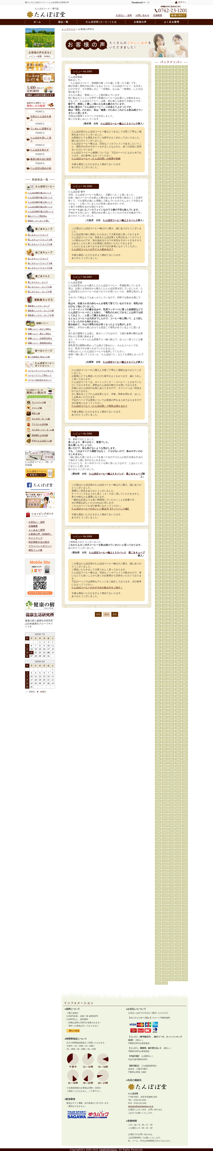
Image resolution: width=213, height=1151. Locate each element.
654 (178, 521)
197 (165, 203)
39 (178, 91)
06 (158, 70)
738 (171, 581)
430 (185, 364)
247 (165, 238)
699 (178, 553)
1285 (184, 962)
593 (171, 479)
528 (171, 434)
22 (165, 81)
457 (165, 385)
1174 (178, 885)
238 (171, 231)
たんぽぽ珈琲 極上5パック (39, 193)
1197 (164, 902)
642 (165, 514)
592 (165, 479)
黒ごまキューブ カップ (38, 235)
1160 (184, 874)
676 (158, 539)
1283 (171, 962)
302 (165, 276)
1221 (158, 920)
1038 (171, 790)
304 (178, 276)
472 (165, 395)
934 (178, 717)
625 (185, 500)
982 (165, 752)
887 (165, 686)
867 (165, 672)
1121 (158, 850)
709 (178, 560)
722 (165, 570)
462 (165, 388)
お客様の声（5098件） (40, 534)
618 (171, 497)
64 (178, 109)
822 (165, 640)
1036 (158, 790)
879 (178, 679)
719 (178, 567)
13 (171, 74)
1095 (184, 829)
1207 (164, 909)
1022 (164, 780)
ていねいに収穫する (40, 128)
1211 (158, 913)
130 (185, 154)
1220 (184, 916)
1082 (164, 822)
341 (158, 304)
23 (171, 81)
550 (185, 448)
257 (165, 245)
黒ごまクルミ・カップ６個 (40, 291)
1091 (158, 829)
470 (185, 392)
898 (171, 693)
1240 (184, 930)
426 (158, 364)
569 (178, 462)
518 (171, 427)
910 (185, 700)
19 (178, 77)
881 (158, 682)
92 (165, 130)
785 (185, 612)
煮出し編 (36, 413)
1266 (158, 951)
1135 (184, 857)
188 (171, 196)
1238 (171, 930)
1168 (171, 881)
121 (158, 151)
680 (185, 539)
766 (158, 602)
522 (165, 430)
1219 (178, 916)
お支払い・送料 (124, 15)
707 (165, 560)
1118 (171, 846)
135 (185, 158)
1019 (178, 776)
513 (171, 423)
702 (165, 556)
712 (165, 563)
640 (185, 511)
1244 (178, 934)
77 (165, 119)
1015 (184, 773)
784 (178, 612)
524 (178, 430)
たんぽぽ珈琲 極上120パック (41, 211)
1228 (171, 923)
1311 (158, 983)
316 (158, 287)
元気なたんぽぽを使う (40, 118)
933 (171, 717)
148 (171, 168)
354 (178, 311)
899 (178, 693)
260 (185, 245)
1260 (184, 944)
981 (158, 752)
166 (158, 182)
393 (171, 339)
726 (158, 574)
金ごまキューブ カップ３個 (40, 263)
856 (158, 665)
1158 (171, 874)
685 (185, 542)
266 (158, 252)
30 (185, 84)
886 (158, 686)
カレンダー (40, 662)
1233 (171, 927)
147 (165, 168)
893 (171, 689)
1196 (158, 902)
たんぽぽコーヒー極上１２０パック (119, 123)
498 (171, 413)
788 (171, 616)
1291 (158, 969)
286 (158, 266)
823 (171, 640)
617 (165, 497)
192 (165, 199)
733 (171, 577)
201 (158, 206)
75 (185, 116)
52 (165, 102)
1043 (171, 794)
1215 (184, 913)
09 (178, 70)
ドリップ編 (37, 408)
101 (158, 137)
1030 (184, 783)
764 (178, 598)
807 (165, 630)
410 (185, 350)
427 (165, 364)
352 (165, 311)
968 (171, 742)
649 (178, 518)
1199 (178, 902)
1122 (164, 850)
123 (171, 151)
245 (185, 234)
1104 (178, 836)
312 (165, 283)
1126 (158, 853)
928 (171, 714)
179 (178, 189)
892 (165, 689)
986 (158, 756)
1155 (184, 871)
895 (185, 689)
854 (178, 661)
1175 (184, 885)
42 (165, 95)
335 (185, 297)
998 (171, 763)
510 (185, 420)
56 (158, 105)
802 (165, 626)
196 (158, 203)
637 (165, 511)
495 (185, 409)
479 (178, 399)
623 (171, 500)
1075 (184, 815)
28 (171, 84)
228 (171, 224)
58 (171, 105)
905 (185, 696)
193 (171, 199)
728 (171, 574)
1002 (164, 766)
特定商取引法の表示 (38, 542)
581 (158, 472)
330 (185, 294)
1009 (178, 769)
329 (178, 294)
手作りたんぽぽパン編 (42, 441)
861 (158, 668)
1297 (164, 972)
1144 (178, 864)
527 (165, 434)
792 (165, 619)
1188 (171, 895)
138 (171, 161)
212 (165, 213)
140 (185, 161)
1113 (171, 843)
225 (185, 220)
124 (178, 151)
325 (185, 290)
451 (158, 381)
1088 (171, 825)
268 (171, 252)
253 (171, 241)
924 (178, 710)
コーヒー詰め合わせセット (40, 380)
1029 (178, 783)
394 (178, 339)
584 (178, 472)
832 (165, 647)
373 (171, 325)
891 (158, 689)
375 (185, 325)
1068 (171, 811)
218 (171, 217)
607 (165, 490)
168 (171, 182)
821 (158, 640)
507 (165, 420)
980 (185, 749)
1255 (184, 941)
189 (178, 196)
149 (178, 168)
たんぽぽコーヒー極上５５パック (106, 473)
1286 (158, 965)
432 (165, 367)
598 (171, 483)
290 (185, 266)
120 (185, 147)
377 (165, 329)
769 (178, 602)
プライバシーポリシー (40, 546)
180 (185, 189)
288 (171, 266)
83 (171, 123)
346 (158, 308)
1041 (158, 794)
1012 (164, 773)
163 (171, 179)
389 (178, 336)
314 (178, 283)
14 (178, 74)
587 (165, 476)
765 (185, 598)
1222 (164, 920)
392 (165, 339)
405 (185, 346)
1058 (171, 804)
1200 (184, 902)
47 (165, 98)
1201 (158, 906)
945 (185, 724)
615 (185, 493)
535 (185, 437)
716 (158, 567)
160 (185, 175)
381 (158, 332)
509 (178, 420)
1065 (184, 808)
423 (171, 360)
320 (185, 287)
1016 (158, 776)
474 (178, 395)
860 (185, 665)
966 (158, 742)
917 (165, 707)
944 (178, 724)
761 (158, 598)
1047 (164, 797)
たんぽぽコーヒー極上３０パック (120, 362)
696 (158, 553)
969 (178, 742)
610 (185, 490)
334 (178, 297)
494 (178, 409)
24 (178, 81)
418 (171, 357)
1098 (171, 832)
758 (171, 595)
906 (158, 700)
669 (178, 532)
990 (185, 756)
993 (171, 759)
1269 (178, 951)
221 (158, 220)
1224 (178, 920)
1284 (178, 962)
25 (185, 81)
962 (165, 738)
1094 (178, 829)
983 (171, 752)
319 (178, 287)
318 (171, 287)
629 (178, 504)
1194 (178, 899)
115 (185, 144)
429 (178, 364)
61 (158, 109)
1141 (158, 864)
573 (171, 465)
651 (158, 521)
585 (185, 472)
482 (165, 402)
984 (178, 752)
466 (158, 392)
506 (158, 420)
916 (158, 707)
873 (171, 675)
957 (165, 735)
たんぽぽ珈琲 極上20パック (40, 197)
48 (171, 98)
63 (171, 109)
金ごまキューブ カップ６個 (40, 268)
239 (178, 231)
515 (185, 423)
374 (178, 325)
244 (178, 234)
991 (158, 759)
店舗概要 (157, 15)
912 (165, 703)
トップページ (69, 29)
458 (171, 385)
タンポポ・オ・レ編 (41, 419)
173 (171, 186)
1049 (178, 797)
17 (165, 77)
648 (171, 518)
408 (171, 350)
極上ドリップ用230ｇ (37, 216)
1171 (158, 885)
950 (185, 728)
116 (158, 147)
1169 (178, 881)
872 (165, 675)
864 (178, 668)
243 (171, 234)
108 (171, 140)
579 (178, 469)
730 (185, 574)
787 (165, 616)
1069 (178, 811)
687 (165, 546)
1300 (184, 972)
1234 (178, 927)
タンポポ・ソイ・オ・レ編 (43, 430)
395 (185, 339)
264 (178, 248)
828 (171, 644)
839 (178, 651)
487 (165, 406)
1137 (164, 860)
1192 (164, 899)
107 (165, 140)
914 (178, 703)
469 (178, 392)
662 (165, 528)
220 (185, 217)
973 (98, 614)
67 (165, 112)
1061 (158, 808)
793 (171, 619)
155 (185, 172)
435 (185, 367)
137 (165, 161)
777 (165, 609)
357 (165, 315)
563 (171, 458)
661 (158, 528)
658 (171, 525)
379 (178, 329)
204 (178, 206)
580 (185, 469)
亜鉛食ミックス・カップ (39, 306)
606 (158, 490)
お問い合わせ (142, 15)
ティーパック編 (39, 402)
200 (185, 203)
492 (165, 409)
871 (158, 675)
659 (178, 525)
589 (178, 476)
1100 (184, 832)
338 (171, 301)
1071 (158, 815)
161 (158, 179)
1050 (184, 797)
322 (165, 290)
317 (165, 287)
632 (165, 507)
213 (171, 213)
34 (178, 88)
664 (178, 528)
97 (165, 133)
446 (158, 378)
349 (178, 308)
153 (171, 172)
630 (185, 504)
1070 (184, 811)
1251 (158, 941)
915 (185, 703)
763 (171, 598)
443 (171, 374)
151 (158, 172)
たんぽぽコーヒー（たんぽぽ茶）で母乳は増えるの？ (99, 406)
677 (165, 539)
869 (178, 672)
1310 (184, 979)
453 (171, 381)
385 (185, 332)
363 (171, 318)
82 (165, 123)
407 (165, 350)
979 (178, 749)
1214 (178, 913)
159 (178, 175)
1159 (178, 874)
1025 (184, 780)
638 (171, 511)
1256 (158, 944)
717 (165, 567)
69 (178, 112)
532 (165, 437)
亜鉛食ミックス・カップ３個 (41, 310)
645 (185, 514)
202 (165, 206)
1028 (171, 783)
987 (165, 756)
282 (165, 262)
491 (158, 409)
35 (185, 88)
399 (178, 301)
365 (185, 318)
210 (185, 210)
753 (171, 591)
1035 (184, 787)
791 (158, 619)
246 (158, 238)
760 (185, 595)
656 (158, 525)
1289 (178, 965)
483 (171, 402)
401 (158, 346)
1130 (184, 853)
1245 (184, 934)
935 (185, 717)
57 (165, 105)
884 (178, 682)
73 (171, 116)
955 (185, 731)
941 (158, 724)
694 (178, 549)
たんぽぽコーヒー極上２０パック (120, 220)
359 (178, 315)
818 (171, 637)
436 (158, 371)
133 (171, 158)
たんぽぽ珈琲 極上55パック (40, 207)
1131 (158, 857)
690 (185, 546)
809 (178, 630)
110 (185, 140)
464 (178, 388)
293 (171, 269)
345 (185, 304)
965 (185, 738)
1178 (171, 888)
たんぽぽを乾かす (39, 150)
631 (158, 507)
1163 (171, 878)
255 (185, 241)
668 (171, 532)
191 (158, 199)
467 (165, 392)
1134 (178, 857)
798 (171, 623)
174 (178, 186)
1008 (171, 769)
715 (185, 563)
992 (165, 759)
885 (185, 682)
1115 (184, 843)
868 (171, 672)
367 (165, 322)
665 (185, 528)
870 (185, 672)
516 (158, 427)
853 (171, 661)
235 (185, 227)
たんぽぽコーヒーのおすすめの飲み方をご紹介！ (97, 587)
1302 (164, 976)
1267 (164, 951)
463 (171, 388)
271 (158, 255)
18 (171, 77)
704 (178, 556)
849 (178, 658)
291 (158, 269)
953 (171, 731)
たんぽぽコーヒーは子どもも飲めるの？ (92, 249)
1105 (184, 836)
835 (185, 647)
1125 (184, 850)
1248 (171, 937)
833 (171, 647)
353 (171, 311)
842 (165, 654)
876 (158, 679)
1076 (158, 818)
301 (158, 276)
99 (178, 133)
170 (185, 182)
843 (171, 654)
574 (178, 465)
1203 (171, 906)
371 (158, 325)
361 (158, 318)
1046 (158, 797)
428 (171, 364)
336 (158, 301)
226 (158, 224)
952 (165, 731)
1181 (158, 892)
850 (185, 658)
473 (171, 395)
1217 (164, 916)
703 (171, 556)
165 (185, 179)
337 (165, 301)
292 (165, 269)
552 (165, 451)
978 (171, 749)
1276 (158, 958)
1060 (184, 804)
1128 (171, 853)
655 (185, 521)
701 (158, 556)
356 (158, 315)
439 (178, 371)
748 (171, 588)
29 (178, 84)
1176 (158, 888)
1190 (184, 895)
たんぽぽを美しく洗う (40, 139)
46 (158, 98)
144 (178, 165)
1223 (171, 920)
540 (185, 441)
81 (158, 123)
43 (171, 95)
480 (185, 399)
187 (165, 196)
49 (178, 98)
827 (165, 644)
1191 (158, 899)
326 (158, 294)
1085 (184, 822)
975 (114, 614)
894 (178, 689)
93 (171, 130)
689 (178, 546)
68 (171, 112)
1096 (158, 832)
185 (185, 193)
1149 (178, 867)
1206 (158, 909)
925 (185, 710)
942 (165, 724)
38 (171, 91)
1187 (164, 895)
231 (158, 227)
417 (165, 357)
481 (158, 402)
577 (165, 469)
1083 (171, 822)
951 (158, 731)
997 (165, 763)
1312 (164, 983)
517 (165, 427)
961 (158, 738)
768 (171, 602)
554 (178, 451)
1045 (184, 794)
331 (158, 297)
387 (165, 336)
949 (178, 728)
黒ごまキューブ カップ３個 (40, 239)
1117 (164, 846)
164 (178, 179)
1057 (164, 804)
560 (185, 455)
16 (158, 77)
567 (165, 462)
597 (165, 483)
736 (158, 581)
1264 (178, 948)
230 (185, 224)
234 (178, 227)
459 (178, 385)
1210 (184, 909)
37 (165, 91)
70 (185, 112)
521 (158, 430)
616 (158, 497)
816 (158, 637)
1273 (171, 955)
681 (158, 542)
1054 (178, 801)
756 (158, 595)
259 (178, 245)
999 (178, 763)
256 (158, 245)
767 (165, 602)
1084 (178, 822)
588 (171, 476)
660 (185, 525)
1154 (178, 871)
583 (171, 472)
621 (158, 500)
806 (158, 630)
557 (165, 455)
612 (165, 493)
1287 (164, 965)
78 (171, 119)
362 (165, 318)
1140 (184, 860)
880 (185, 679)
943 (171, 724)
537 (165, 441)
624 (178, 500)
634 (178, 507)
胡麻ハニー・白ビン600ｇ (39, 329)
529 (178, 434)
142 (165, 165)
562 (165, 458)
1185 (184, 892)
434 (178, 367)
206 (158, 210)
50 (185, 98)
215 (185, 213)
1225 (184, 920)
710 (185, 560)
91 (158, 130)
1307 (164, 979)
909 (178, 700)
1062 (164, 808)
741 (158, 584)
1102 (164, 836)
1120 (184, 846)
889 (178, 686)
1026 (158, 783)
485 (185, 402)
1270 (184, 951)
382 (165, 332)
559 (178, 455)
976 (158, 749)
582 (165, 472)
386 (158, 336)
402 (165, 346)
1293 (171, 969)
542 (165, 444)
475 (185, 395)
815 (185, 633)
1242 (164, 934)
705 (185, 556)
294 (178, 269)
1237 (164, 930)
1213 (171, 913)
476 (158, 399)
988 (171, 756)
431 (158, 367)
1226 (158, 923)
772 (165, 605)
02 (165, 67)
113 (171, 144)
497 (165, 413)
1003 (171, 766)
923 (171, 710)
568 (171, 462)
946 (158, 728)
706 (158, 560)
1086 (158, 825)
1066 (158, 811)
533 (171, 437)
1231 (158, 927)
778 (171, 609)
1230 (184, 923)
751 (158, 591)
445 (185, 374)
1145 (184, 864)
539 (178, 441)
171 (158, 186)
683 (171, 542)
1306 (158, 979)
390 (185, 336)
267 (165, 252)
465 (185, 388)
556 (158, 455)
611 (158, 493)
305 (185, 276)
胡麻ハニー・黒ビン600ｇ (39, 334)
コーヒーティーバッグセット (41, 371)
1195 (184, 899)
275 (185, 255)
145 (185, 165)
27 (165, 84)
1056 (158, 804)
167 (165, 182)
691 (158, 549)
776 (158, 609)
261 (158, 248)
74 (178, 116)
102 (165, 137)
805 (185, 626)
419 (178, 357)
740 (185, 581)
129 (178, 154)
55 (185, 102)
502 (165, 416)
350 (185, 308)
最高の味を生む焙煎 (40, 159)
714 (178, 563)
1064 (178, 808)
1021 (158, 780)
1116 (158, 846)
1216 (158, 916)
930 (185, 714)
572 (165, 465)
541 (158, 444)
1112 (164, 843)
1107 (164, 839)
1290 (184, 965)
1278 (171, 958)
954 (178, 731)
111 (158, 144)
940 (185, 721)
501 (158, 416)
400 (185, 343)
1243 (171, 934)
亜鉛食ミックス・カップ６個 (41, 315)
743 (171, 584)
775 (185, 605)
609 (178, 490)
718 (171, 567)
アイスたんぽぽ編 (40, 424)
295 (185, 269)
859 (178, 665)
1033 (171, 787)
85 (185, 123)
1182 (164, 892)
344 (178, 304)
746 (158, 588)
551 (158, 451)
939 (178, 721)
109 (178, 140)
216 (158, 217)
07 (165, 70)
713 (171, 563)
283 (171, 262)
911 (158, 703)
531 (158, 437)
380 (185, 329)
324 (178, 290)
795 (185, 619)
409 (178, 350)
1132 (164, 857)
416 (158, 357)
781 (158, 612)
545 (185, 444)
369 (178, 322)
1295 (184, 969)
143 (171, 165)
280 (185, 259)
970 (185, 742)
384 (178, 332)
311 (158, 283)
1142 (164, 864)
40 (185, 91)
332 (165, 297)
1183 (171, 892)
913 (171, 703)
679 (178, 539)
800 (185, 623)
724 (178, 570)
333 (171, 297)
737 (165, 581)
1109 (178, 839)
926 (158, 714)
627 (165, 504)
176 (158, 189)
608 (171, 490)
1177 (164, 888)
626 (158, 504)
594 (178, 479)
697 (165, 553)
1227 (164, 923)
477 (165, 399)
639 (178, 511)
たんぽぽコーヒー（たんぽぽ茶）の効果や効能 (96, 158)
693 (171, 549)
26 (158, 84)
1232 (164, 927)
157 (165, 175)
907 (165, 700)
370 (185, 322)
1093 (171, 829)
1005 (184, 766)
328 (171, 294)
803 (171, 626)
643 (171, 514)
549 (178, 448)
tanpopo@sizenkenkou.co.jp (140, 1106)
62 (165, 109)
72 (165, 116)
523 (171, 430)
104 (178, 137)
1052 (164, 801)
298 (171, 273)
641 (158, 514)
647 (165, 518)
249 (178, 238)
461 (158, 388)
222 (165, 220)
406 (158, 350)
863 (171, 668)
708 (171, 560)
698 (171, 553)
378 (171, 329)
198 (171, 203)
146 (158, 168)
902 (165, 696)
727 (165, 574)
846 (158, 658)
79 (178, 119)
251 (158, 241)
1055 (184, 801)
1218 (171, 916)
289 (178, 266)
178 (171, 189)
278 (171, 259)
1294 (178, 969)
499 (178, 413)
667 (165, 532)
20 (185, 77)
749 (178, 588)
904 (178, 696)
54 (178, 102)
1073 (171, 815)
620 (185, 497)
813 (171, 633)
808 (171, 630)
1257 (164, 944)
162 (165, 179)
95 (185, 130)
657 (165, 525)
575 (185, 465)
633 (171, 507)
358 (171, 315)
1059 (178, 804)
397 (165, 343)
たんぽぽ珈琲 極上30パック (40, 202)
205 (185, 206)
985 (185, 752)
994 (178, 759)
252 (165, 241)
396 (158, 343)
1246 (158, 937)
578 (171, 469)
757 (165, 595)
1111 (158, 843)
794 (178, 619)
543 (171, 444)
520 (185, 427)
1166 (158, 881)
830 (185, 644)
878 (171, 679)
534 (178, 437)
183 (171, 193)
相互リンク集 (35, 550)
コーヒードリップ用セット (40, 375)
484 (178, 402)
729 (178, 574)
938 (171, 721)
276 (158, 259)
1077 (164, 818)
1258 (171, 944)
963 (171, 738)
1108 (171, 839)
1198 (171, 902)
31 (158, 88)
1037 (164, 790)
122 (165, 151)
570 (185, 462)
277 (165, 259)
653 (171, 521)
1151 (158, 871)
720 (185, 567)
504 (178, 416)
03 (171, 67)
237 (165, 231)
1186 (158, 895)
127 (165, 154)
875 (185, 675)
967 (165, 742)
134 (178, 158)
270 (185, 252)
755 (185, 591)
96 (158, 133)
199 (178, 203)
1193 (171, 899)
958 (171, 735)
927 (165, 714)
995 (185, 759)
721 (158, 570)
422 (165, 360)
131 (158, 158)
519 (178, 427)
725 (185, 570)
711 (158, 563)
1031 (158, 787)
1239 (178, 930)
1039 (178, 790)
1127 (164, 853)
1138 (171, 860)
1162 (164, 878)
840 (185, 651)
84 (178, 123)
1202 (164, 906)
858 (171, 665)
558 (171, 455)
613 (171, 493)
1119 (178, 846)
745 (185, 584)
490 (185, 406)
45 (185, 95)
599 (178, 483)
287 (165, 266)
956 (158, 735)
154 (178, 172)
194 (178, 199)
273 (171, 255)
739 (178, 581)
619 (178, 497)
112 (165, 144)
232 (165, 227)
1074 (178, 815)
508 (171, 420)
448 (171, 378)
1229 (178, 923)
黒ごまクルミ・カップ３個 (40, 287)
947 (165, 728)
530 (185, 434)
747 (165, 588)
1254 (178, 941)
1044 (178, 794)
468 (171, 392)
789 (178, 616)
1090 (184, 825)
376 (158, 329)
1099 (178, 832)
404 (178, 346)
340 (185, 301)
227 (165, 224)
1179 (178, 888)
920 (185, 707)
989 (178, 756)
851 (158, 661)
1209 (178, 909)
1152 (164, 871)
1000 (184, 763)
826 (158, 644)
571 (158, 465)
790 (185, 616)
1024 (178, 780)
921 (158, 710)
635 (185, 507)
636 (158, 511)
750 (185, 588)
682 (165, 542)
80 (185, 119)
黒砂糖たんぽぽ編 (40, 435)
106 (158, 140)
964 (178, 738)
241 (178, 213)
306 (158, 280)
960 (185, 735)
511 (158, 423)
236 (158, 231)
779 (178, 609)
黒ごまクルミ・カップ (38, 282)
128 (171, 154)
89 (178, 126)
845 (185, 654)
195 (185, 199)
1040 (184, 790)
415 (185, 353)
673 (171, 535)
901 (158, 696)
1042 (164, 794)
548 (171, 448)
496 (158, 413)
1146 (158, 867)
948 (171, 728)
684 (178, 542)
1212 (164, 913)
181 (158, 193)
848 (171, 658)
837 (165, 651)
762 (165, 598)
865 (185, 668)
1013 (171, 773)
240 (185, 231)
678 (171, 539)
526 (158, 434)
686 (158, 546)
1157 (164, 874)
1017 (164, 776)
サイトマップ (35, 538)
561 (158, 458)
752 (165, 591)
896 (158, 693)
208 (171, 210)
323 (171, 290)
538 (171, 441)
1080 (184, 818)
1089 (178, 825)
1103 (171, 836)
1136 (158, 860)
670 (185, 532)
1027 (164, 783)
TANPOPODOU (108, 1149)
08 (171, 70)
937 (165, 721)
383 (171, 332)
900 (185, 693)
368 (171, 322)
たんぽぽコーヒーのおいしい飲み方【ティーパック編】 (101, 508)
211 (158, 213)
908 (171, 700)
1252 (164, 941)
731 (158, 577)
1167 (164, 881)
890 (185, 686)
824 (178, 640)
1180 (184, 888)
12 (165, 74)
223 (171, 220)
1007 (164, 769)
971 (158, 745)
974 (178, 745)
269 (178, 252)
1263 (171, 948)
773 (171, 605)
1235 (184, 927)
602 (165, 486)
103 (171, 137)
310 (185, 280)
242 (165, 234)
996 (158, 763)
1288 (171, 965)
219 (178, 217)
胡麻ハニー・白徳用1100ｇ (40, 338)
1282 (164, 962)
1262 (164, 948)
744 (178, 584)
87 (165, 126)
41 (158, 95)
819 (178, 637)
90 (185, 126)
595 (185, 479)
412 (165, 353)
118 (171, 147)
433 (171, 367)
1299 (178, 972)
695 (185, 549)
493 (171, 409)
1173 (171, 885)
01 (158, 67)
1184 (178, 892)
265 (185, 248)
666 (158, 532)
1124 (178, 850)
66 (158, 112)
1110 (184, 839)
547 (165, 448)
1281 (158, 962)
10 (185, 70)
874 (178, 675)
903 (171, 696)
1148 (171, 867)
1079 (178, 818)
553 (171, 451)
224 (178, 220)
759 (178, 595)
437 (165, 371)
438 (171, 371)
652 (165, 521)
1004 (178, 766)
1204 (178, 906)
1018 (171, 776)
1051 (158, 801)
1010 (184, 769)
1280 (184, 958)
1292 (164, 969)
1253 (171, 941)
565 (185, 458)
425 (185, 360)
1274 (178, 955)
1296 (158, 972)
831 (158, 647)
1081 (158, 822)
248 (171, 238)
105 (185, 137)
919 (178, 707)
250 (185, 238)
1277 (164, 958)
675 (185, 535)
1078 (171, 818)
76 (158, 119)
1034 (178, 787)
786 (158, 616)
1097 (164, 832)
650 (185, 518)
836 (158, 651)
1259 (178, 944)
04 (178, 67)
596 (158, 483)
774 (178, 605)
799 (178, 623)
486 (158, 406)
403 (171, 346)
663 (171, 528)
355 (185, 311)
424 (178, 360)
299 (178, 273)
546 (158, 448)
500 (185, 413)
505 (185, 416)
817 (165, 637)
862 (165, 668)
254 (178, 241)
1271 (158, 955)
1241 (158, 934)
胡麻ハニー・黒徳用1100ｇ (40, 343)
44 (178, 95)
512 (165, 423)
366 (158, 322)
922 (165, 710)
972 (165, 745)
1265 (184, 948)
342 (165, 304)
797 (165, 623)
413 (171, 353)
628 (171, 504)
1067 (164, 811)
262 (165, 248)
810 (185, 630)
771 (158, 605)
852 (165, 661)
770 (185, 602)
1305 (184, 976)
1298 (171, 972)
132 (165, 158)
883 (171, 682)
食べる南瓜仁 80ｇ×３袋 (39, 357)
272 (165, 255)
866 (158, 672)
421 (158, 360)
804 (178, 626)
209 (178, 210)
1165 (184, 878)
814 (178, 633)
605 (185, 486)
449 (178, 378)
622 (165, 500)
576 (158, 469)
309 (178, 280)
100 (185, 133)
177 (165, 189)
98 (171, 133)
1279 (178, 958)
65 (185, 109)
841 (158, 654)
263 (171, 248)
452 (165, 381)
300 (185, 273)
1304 (178, 976)
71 (158, 116)
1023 (171, 780)
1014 (178, 773)
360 (185, 315)
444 (178, 374)
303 (171, 276)
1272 (164, 955)
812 (165, 633)
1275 (184, 955)
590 (185, 476)
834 (178, 647)
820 (185, 637)
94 (178, 130)
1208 (171, 909)
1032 (164, 787)
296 (158, 273)
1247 (164, 937)
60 (185, 105)
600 (185, 483)
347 (165, 308)
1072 (164, 815)
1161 (158, 878)
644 (178, 514)
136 (158, 161)
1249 (178, 937)
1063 (171, 808)
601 (158, 486)
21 (158, 81)
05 (185, 67)
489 (178, 406)
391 (158, 339)
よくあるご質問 (36, 530)
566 (158, 462)
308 (171, 280)
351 (185, 283)
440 (185, 371)
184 (178, 193)
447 (165, 378)
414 (178, 353)
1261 (158, 948)
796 (158, 623)
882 (165, 682)
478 (171, 399)
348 (171, 308)
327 (165, 294)
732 (165, 577)
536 (158, 441)
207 (165, 210)
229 (178, 224)
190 (185, 196)
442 (165, 374)
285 (185, 262)
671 (158, 535)
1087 (164, 825)
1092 (164, 829)
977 (165, 749)
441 (158, 374)
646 (158, 518)
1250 (184, 937)
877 (165, 679)
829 (178, 644)
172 (165, 186)
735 (185, 577)
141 (158, 165)
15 (185, 74)
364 (178, 318)
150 (185, 168)
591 (158, 479)
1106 (158, 839)
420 (185, 357)
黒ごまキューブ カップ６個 (40, 244)
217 (165, 217)
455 (185, 381)
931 (158, 717)
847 (165, 658)
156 (158, 175)
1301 (158, 976)
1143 (171, 864)
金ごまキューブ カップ (38, 258)
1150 (184, 867)
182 (165, 193)
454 (178, 381)
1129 (178, 853)
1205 (184, 906)
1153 (171, 871)
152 (165, 172)
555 (185, 451)
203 (171, 206)
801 (158, 626)
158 (171, 175)
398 (171, 343)
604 (178, 486)
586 (158, 476)
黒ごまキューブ (134, 473)
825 (185, 640)
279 (178, 259)
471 (158, 395)
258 (171, 245)
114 (178, 144)
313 (171, 283)
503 (171, 416)
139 (178, 161)
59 (178, 105)
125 (185, 151)
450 (185, 378)
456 (158, 385)
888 (171, 686)
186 (158, 196)
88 (171, 126)
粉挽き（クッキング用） (39, 221)
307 (165, 280)
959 (178, 735)
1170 (184, 881)
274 (178, 255)
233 (171, 227)
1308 (171, 979)
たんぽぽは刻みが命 (40, 168)
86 (158, 126)
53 (171, 102)
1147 (164, 867)
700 (185, 553)
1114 (178, 843)
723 (171, 570)
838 (171, 651)
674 (178, 535)
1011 (158, 773)
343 (171, 304)
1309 (178, 979)
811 (158, 633)
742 (165, 584)
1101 (158, 836)
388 (171, 336)
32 (165, 88)
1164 (178, 878)
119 (178, 147)
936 (158, 721)
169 (178, 182)
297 (165, 273)
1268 (171, 951)
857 (165, 665)
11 (158, 74)
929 (178, 714)
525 (185, 430)
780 (185, 609)
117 (165, 147)
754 (178, 591)
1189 (178, 895)
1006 (158, 769)
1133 (171, 857)
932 (165, 717)
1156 (158, 874)
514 (178, 423)
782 (165, 612)
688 (171, 546)
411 (158, 353)
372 (165, 325)
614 (178, 493)
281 (158, 262)
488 (171, 406)
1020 (184, 776)
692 (165, 549)
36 (158, 91)
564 (178, 458)
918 (171, 707)
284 (178, 262)
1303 (171, 976)
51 (158, 102)
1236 (158, 930)
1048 (171, 797)
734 (178, 577)
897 (165, 693)
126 (158, 154)
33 (171, 88)
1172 (164, 885)
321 (158, 290)
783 (171, 612)
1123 (171, 850)
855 (185, 661)
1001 (158, 766)
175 (185, 186)
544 (178, 444)
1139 (178, 860)
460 (185, 385)
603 (171, 486)
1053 (171, 801)
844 (178, 654)
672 (165, 535)
